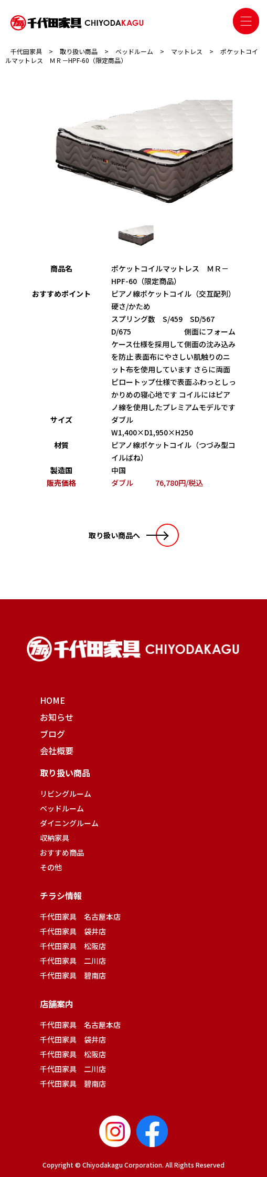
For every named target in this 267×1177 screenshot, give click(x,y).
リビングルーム (65, 793)
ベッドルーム (62, 808)
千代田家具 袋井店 (73, 931)
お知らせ (56, 717)
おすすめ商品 (62, 852)
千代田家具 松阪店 (73, 946)
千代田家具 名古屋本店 (80, 916)
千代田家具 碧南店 (73, 975)
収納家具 (54, 837)
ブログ (52, 733)
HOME (52, 700)
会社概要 (56, 750)
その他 (51, 867)
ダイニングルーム (69, 823)
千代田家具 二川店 (73, 960)
